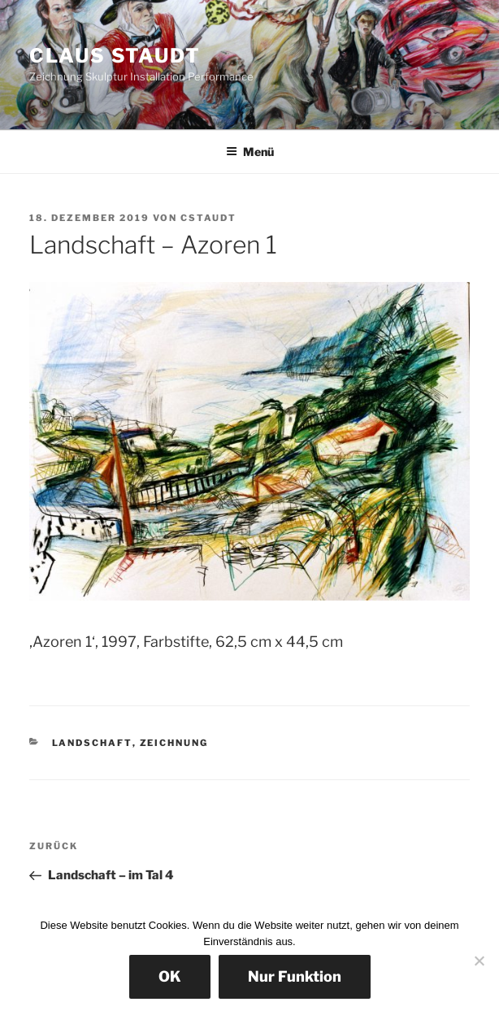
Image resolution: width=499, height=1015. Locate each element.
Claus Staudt (115, 55)
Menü (250, 151)
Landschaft (92, 742)
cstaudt (208, 217)
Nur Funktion (294, 976)
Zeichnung (174, 742)
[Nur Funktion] (479, 960)
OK (169, 976)
